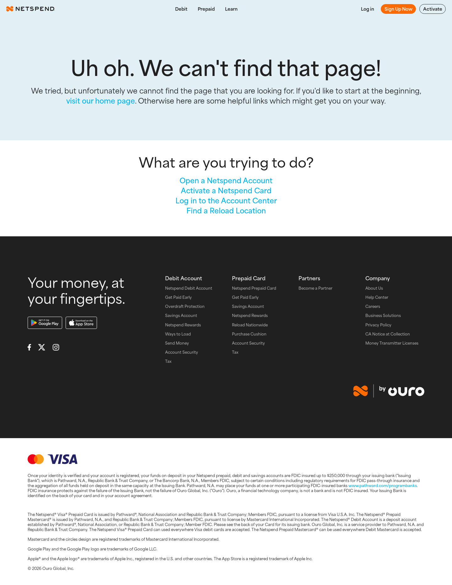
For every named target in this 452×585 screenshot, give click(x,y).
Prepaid (206, 9)
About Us (374, 288)
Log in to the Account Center (226, 200)
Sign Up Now (398, 9)
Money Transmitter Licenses (391, 343)
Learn (231, 9)
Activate (432, 9)
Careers (372, 306)
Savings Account (181, 315)
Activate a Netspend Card (226, 190)
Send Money (177, 343)
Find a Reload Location (226, 210)
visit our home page (100, 100)
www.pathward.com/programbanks (382, 485)
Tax (168, 361)
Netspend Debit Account (188, 288)
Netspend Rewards (183, 325)
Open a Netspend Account (226, 180)
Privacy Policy (378, 325)
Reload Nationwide (250, 325)
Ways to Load (178, 334)
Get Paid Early (178, 297)
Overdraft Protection (185, 306)
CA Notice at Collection (387, 334)
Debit (181, 9)
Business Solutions (383, 315)
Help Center (376, 297)
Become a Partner (315, 288)
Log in (367, 9)
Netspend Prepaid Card (254, 288)
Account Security (181, 352)
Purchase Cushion (249, 334)
